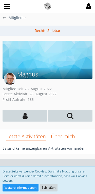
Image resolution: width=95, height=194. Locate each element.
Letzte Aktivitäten (26, 136)
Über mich (63, 136)
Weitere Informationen (20, 187)
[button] (7, 6)
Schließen (48, 187)
